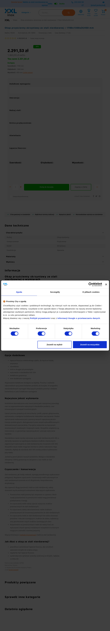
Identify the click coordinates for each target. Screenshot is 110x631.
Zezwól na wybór (54, 344)
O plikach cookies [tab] (90, 292)
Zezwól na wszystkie (89, 344)
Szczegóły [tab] (55, 292)
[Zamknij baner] (106, 284)
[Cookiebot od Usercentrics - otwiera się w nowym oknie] (90, 284)
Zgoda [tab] (19, 292)
